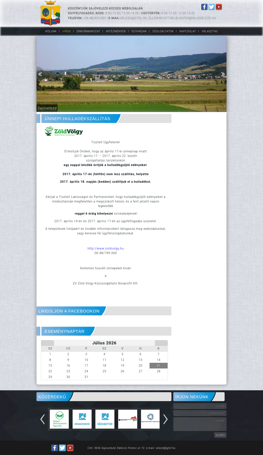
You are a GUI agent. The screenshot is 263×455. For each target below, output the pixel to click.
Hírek (67, 31)
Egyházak (139, 31)
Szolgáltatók (163, 31)
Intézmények (116, 31)
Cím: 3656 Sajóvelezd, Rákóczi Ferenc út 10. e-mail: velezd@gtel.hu (132, 447)
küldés (220, 435)
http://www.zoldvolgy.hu (106, 248)
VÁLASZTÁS (210, 31)
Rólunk (51, 31)
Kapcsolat (187, 31)
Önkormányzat (88, 31)
